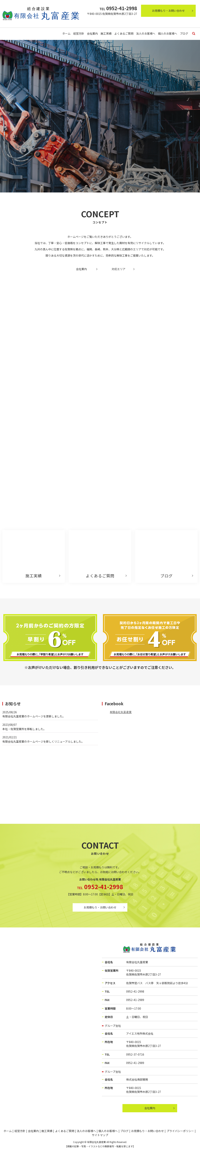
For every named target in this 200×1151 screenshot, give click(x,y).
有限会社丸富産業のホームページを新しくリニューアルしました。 (43, 741)
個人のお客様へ (167, 33)
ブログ (184, 33)
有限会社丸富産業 (121, 712)
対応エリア (118, 269)
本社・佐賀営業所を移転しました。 (24, 729)
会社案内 (92, 33)
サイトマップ (100, 1135)
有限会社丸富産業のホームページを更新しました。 (33, 716)
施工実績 (106, 33)
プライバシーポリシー (180, 1131)
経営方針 (78, 33)
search (193, 34)
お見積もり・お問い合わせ (168, 11)
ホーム (66, 33)
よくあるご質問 (123, 33)
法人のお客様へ (145, 33)
